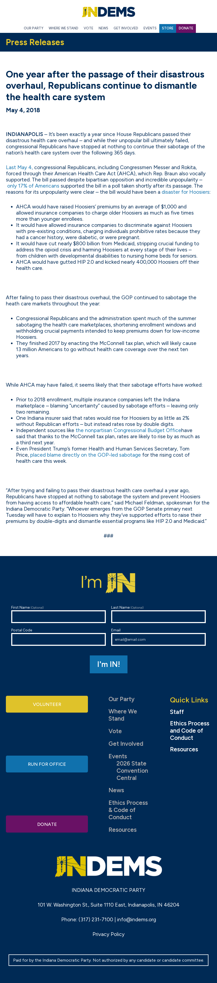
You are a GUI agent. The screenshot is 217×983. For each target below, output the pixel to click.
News (116, 790)
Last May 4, (19, 167)
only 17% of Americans (33, 186)
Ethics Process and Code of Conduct (189, 730)
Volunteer (47, 704)
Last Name (158, 614)
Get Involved (125, 743)
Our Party (121, 699)
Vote (115, 731)
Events (117, 756)
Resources (122, 829)
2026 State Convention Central (132, 771)
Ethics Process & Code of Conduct (128, 810)
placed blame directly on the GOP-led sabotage (85, 455)
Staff (177, 712)
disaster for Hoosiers (186, 192)
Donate (47, 823)
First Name (58, 614)
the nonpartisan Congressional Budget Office (128, 430)
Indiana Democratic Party (108, 12)
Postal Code (58, 637)
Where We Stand (122, 715)
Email (158, 637)
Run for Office (47, 763)
